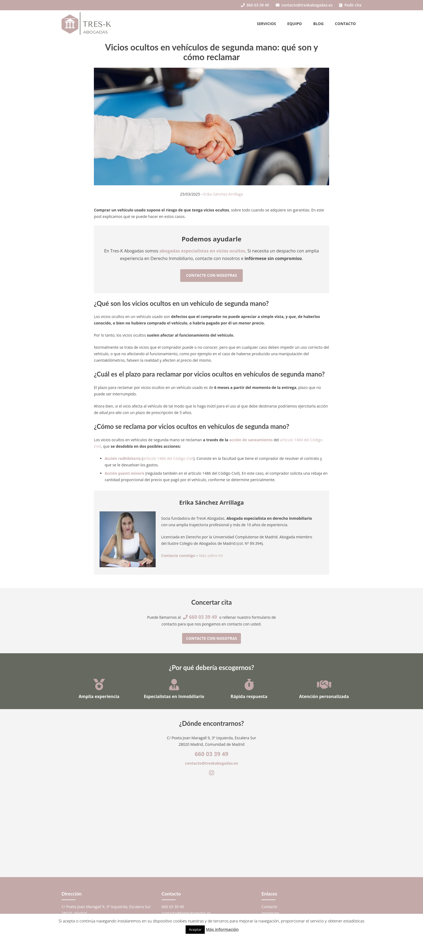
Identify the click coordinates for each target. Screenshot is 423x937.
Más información (222, 929)
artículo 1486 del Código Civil (168, 458)
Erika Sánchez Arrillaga (223, 194)
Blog (318, 23)
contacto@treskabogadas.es (304, 5)
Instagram (270, 913)
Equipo (294, 23)
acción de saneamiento (251, 439)
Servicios (266, 23)
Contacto (345, 23)
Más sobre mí (211, 555)
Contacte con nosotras (211, 275)
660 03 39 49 (255, 5)
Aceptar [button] (195, 929)
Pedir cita (350, 5)
